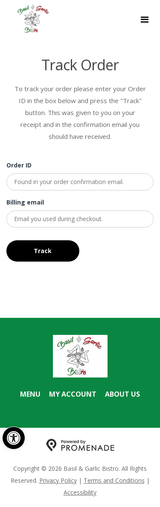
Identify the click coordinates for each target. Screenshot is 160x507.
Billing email (25, 202)
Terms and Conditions (114, 480)
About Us (122, 394)
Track (43, 251)
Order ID (19, 165)
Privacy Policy (58, 480)
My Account (72, 394)
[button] (13, 437)
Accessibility (80, 492)
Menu (30, 394)
